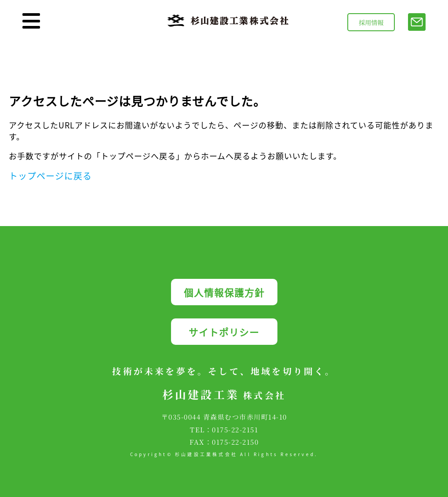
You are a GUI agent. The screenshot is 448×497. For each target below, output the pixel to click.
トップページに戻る (50, 175)
